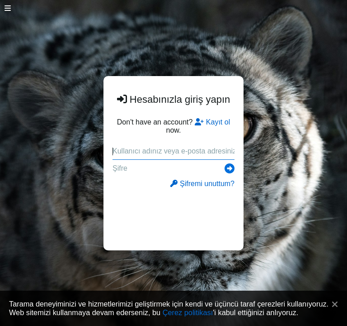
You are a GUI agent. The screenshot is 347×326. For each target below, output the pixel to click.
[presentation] (174, 214)
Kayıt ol (212, 122)
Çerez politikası (188, 312)
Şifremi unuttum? (202, 183)
